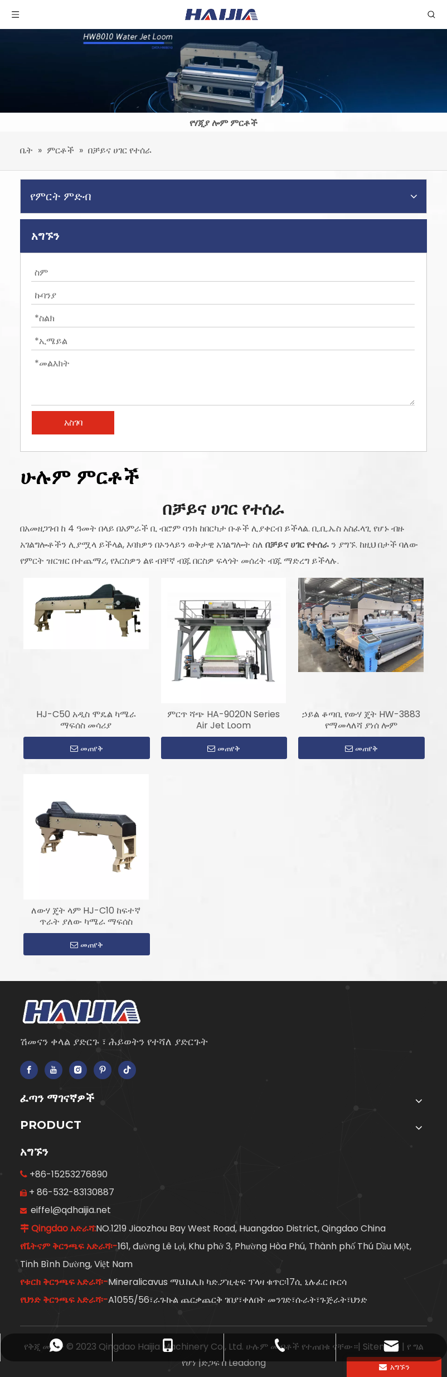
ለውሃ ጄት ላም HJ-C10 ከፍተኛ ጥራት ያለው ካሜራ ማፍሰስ (85, 916)
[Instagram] (78, 1070)
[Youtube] (53, 1070)
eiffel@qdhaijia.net (71, 1210)
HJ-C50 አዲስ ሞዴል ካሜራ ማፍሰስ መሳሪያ (86, 720)
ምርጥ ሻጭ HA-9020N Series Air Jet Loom (223, 720)
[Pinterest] (102, 1070)
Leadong (247, 1362)
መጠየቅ (86, 748)
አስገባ (73, 422)
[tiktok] (127, 1070)
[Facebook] (29, 1070)
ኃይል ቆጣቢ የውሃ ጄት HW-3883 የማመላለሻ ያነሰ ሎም (361, 720)
